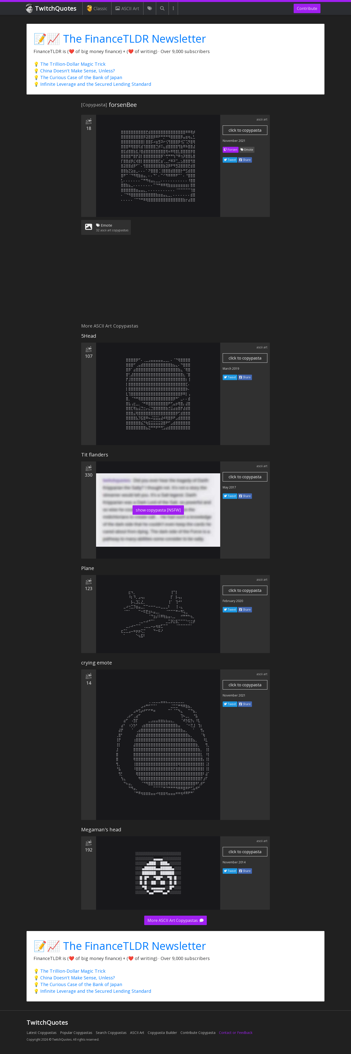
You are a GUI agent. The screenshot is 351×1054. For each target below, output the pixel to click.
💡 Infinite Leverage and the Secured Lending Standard (92, 84)
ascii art (261, 119)
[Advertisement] (175, 282)
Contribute (307, 8)
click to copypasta (245, 130)
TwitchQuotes (51, 8)
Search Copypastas (111, 1032)
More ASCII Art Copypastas (175, 920)
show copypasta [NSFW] (158, 510)
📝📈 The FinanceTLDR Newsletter (120, 38)
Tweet (230, 160)
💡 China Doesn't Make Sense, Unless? (74, 71)
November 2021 (234, 141)
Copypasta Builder (162, 1032)
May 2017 (229, 487)
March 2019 (231, 368)
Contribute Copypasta (197, 1032)
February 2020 (233, 601)
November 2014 (234, 862)
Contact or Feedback (235, 1032)
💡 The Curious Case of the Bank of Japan (78, 77)
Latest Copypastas (42, 1032)
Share (245, 160)
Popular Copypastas (76, 1032)
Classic (97, 8)
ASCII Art (127, 8)
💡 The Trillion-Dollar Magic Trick (69, 64)
